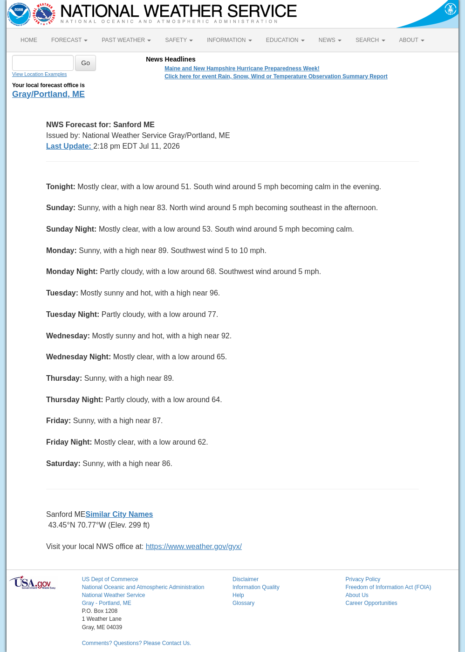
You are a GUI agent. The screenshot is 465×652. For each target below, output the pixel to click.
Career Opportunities (371, 603)
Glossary (243, 603)
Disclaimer (245, 579)
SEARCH (370, 40)
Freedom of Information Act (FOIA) (388, 587)
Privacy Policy (362, 579)
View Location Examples (39, 74)
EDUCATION (285, 40)
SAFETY (179, 40)
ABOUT (411, 40)
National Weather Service (113, 595)
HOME (29, 40)
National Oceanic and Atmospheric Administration (143, 587)
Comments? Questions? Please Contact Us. (136, 643)
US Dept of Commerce (110, 579)
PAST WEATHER (126, 40)
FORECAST (69, 40)
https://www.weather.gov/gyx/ (194, 546)
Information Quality (256, 587)
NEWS (330, 40)
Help (238, 595)
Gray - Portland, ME (106, 603)
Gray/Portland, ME (48, 94)
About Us (356, 595)
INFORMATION (229, 40)
